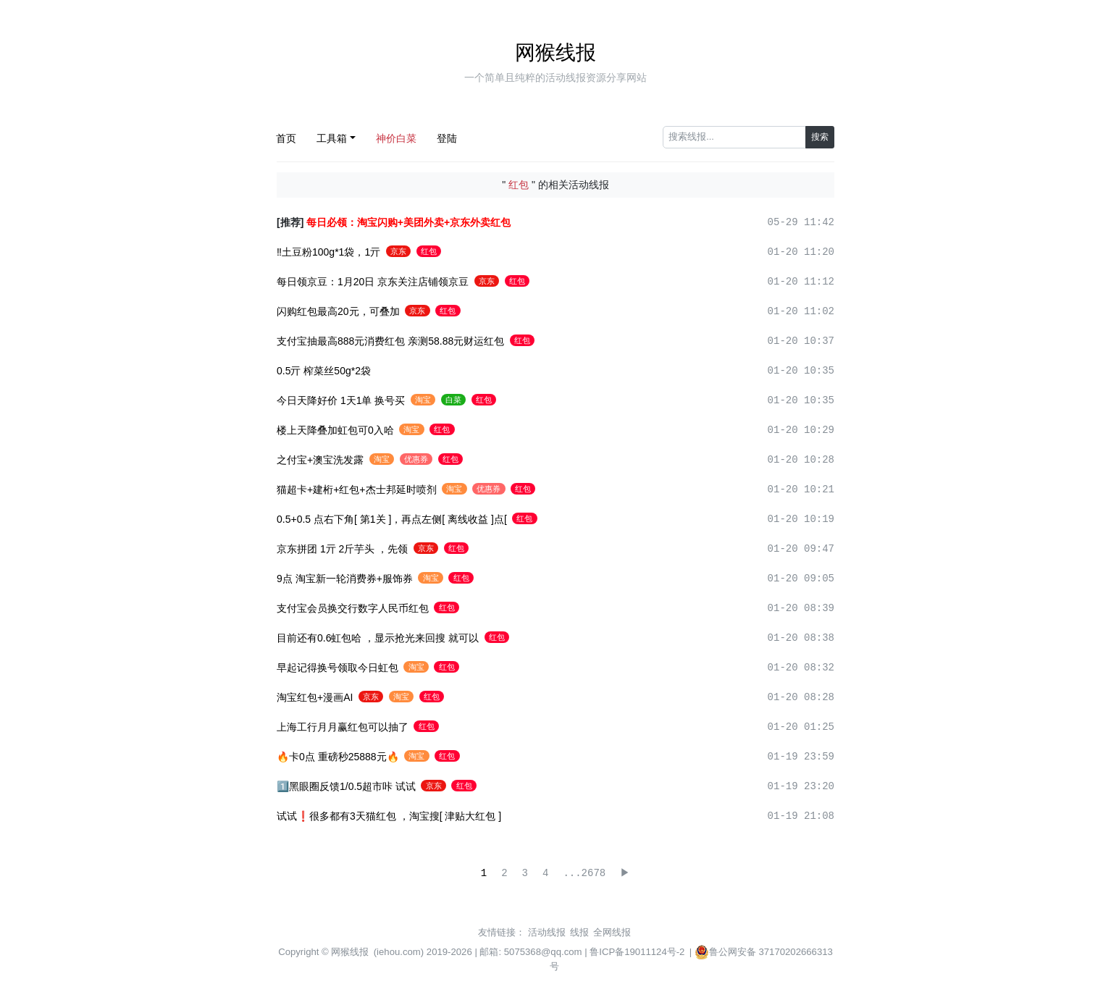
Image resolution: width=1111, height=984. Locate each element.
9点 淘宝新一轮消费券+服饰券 (345, 578)
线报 (579, 932)
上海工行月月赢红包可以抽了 (342, 727)
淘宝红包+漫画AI (315, 697)
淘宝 (423, 399)
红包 (429, 251)
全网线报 (612, 932)
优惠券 (416, 459)
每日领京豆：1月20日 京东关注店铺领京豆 (373, 281)
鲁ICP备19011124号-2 (637, 951)
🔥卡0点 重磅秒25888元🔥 (338, 756)
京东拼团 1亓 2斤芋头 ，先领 (342, 549)
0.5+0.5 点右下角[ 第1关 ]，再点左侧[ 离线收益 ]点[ (392, 519)
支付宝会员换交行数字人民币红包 (353, 608)
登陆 (447, 138)
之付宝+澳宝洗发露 (320, 460)
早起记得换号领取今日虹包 (337, 667)
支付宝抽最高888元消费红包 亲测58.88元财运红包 (390, 341)
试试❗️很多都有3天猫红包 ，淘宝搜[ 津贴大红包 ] (389, 816)
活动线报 (547, 932)
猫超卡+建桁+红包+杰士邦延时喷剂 (357, 489)
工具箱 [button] (331, 138)
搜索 (820, 137)
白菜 (453, 399)
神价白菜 (396, 138)
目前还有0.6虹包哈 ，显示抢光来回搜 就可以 (378, 638)
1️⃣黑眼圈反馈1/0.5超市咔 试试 (346, 786)
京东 (398, 251)
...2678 (583, 873)
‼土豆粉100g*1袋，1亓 (328, 252)
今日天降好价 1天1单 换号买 (341, 400)
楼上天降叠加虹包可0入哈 (335, 430)
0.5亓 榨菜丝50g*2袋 (324, 371)
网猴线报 (555, 52)
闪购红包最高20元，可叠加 (338, 311)
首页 (286, 138)
